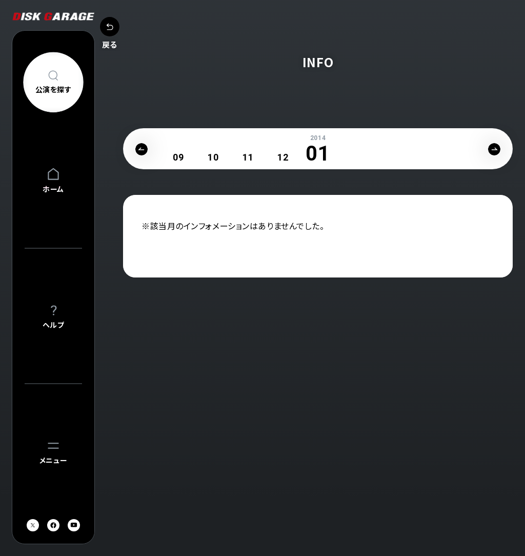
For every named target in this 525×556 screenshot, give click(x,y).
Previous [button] (141, 149)
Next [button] (494, 149)
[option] (178, 157)
